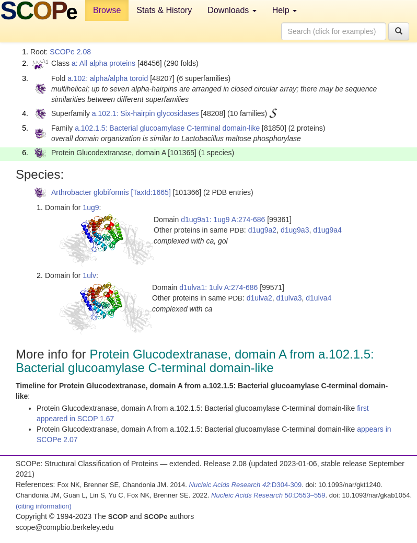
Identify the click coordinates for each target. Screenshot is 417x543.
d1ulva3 (289, 298)
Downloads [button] (232, 10)
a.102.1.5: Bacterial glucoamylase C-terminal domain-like (167, 128)
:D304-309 (245, 485)
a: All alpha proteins (103, 63)
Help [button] (284, 10)
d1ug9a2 (262, 230)
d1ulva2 (259, 298)
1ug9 (91, 207)
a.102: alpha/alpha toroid (107, 78)
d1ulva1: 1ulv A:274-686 (218, 287)
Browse (107, 10)
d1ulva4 (318, 298)
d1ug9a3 (295, 230)
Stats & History (164, 10)
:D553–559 (268, 495)
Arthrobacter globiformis (90, 192)
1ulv (89, 275)
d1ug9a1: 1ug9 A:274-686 (223, 219)
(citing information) (44, 506)
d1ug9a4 (327, 230)
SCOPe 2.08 (70, 52)
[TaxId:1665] (151, 192)
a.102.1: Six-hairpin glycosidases (145, 113)
